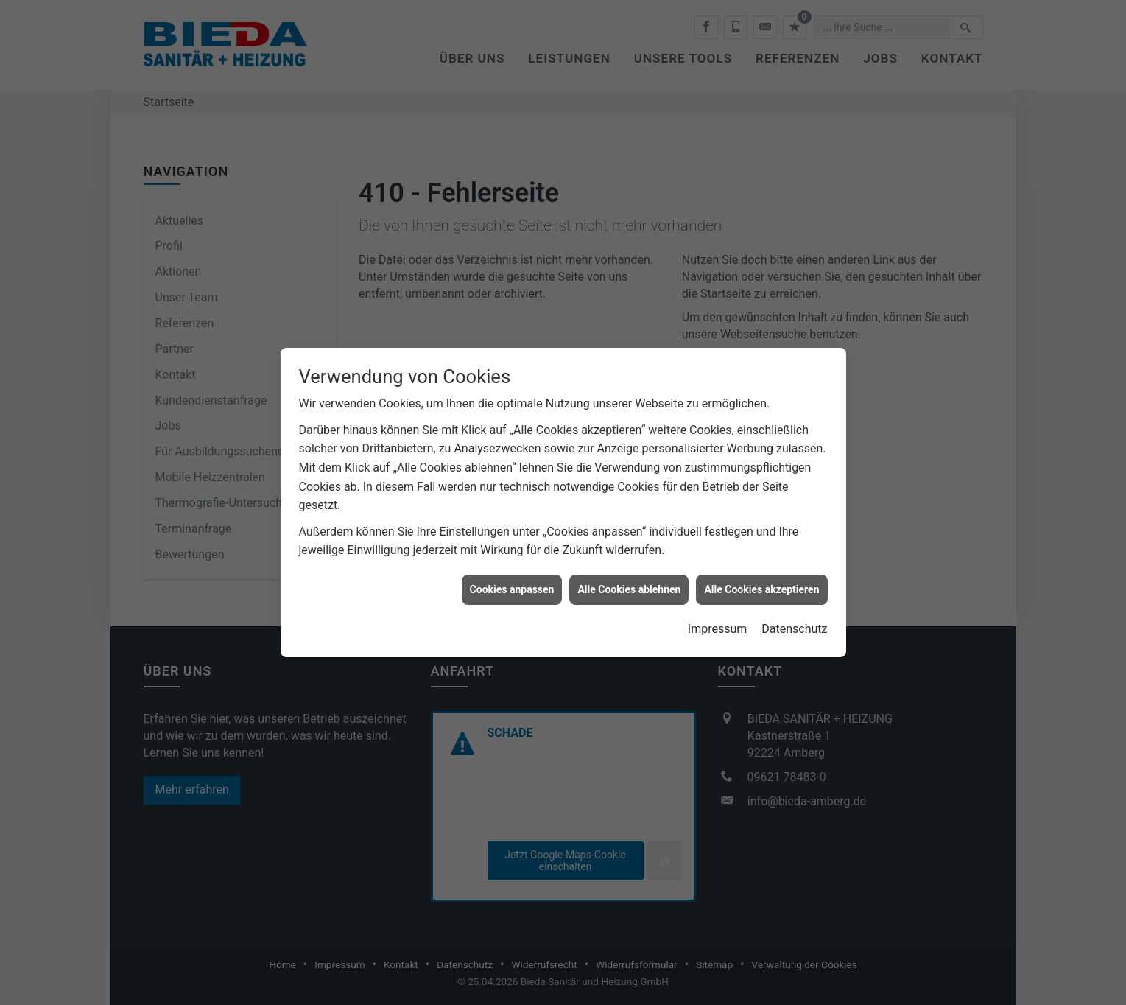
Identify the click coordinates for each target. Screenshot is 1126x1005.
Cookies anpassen (512, 583)
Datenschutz (794, 623)
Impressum (717, 623)
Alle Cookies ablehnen (628, 583)
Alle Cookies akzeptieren (761, 583)
